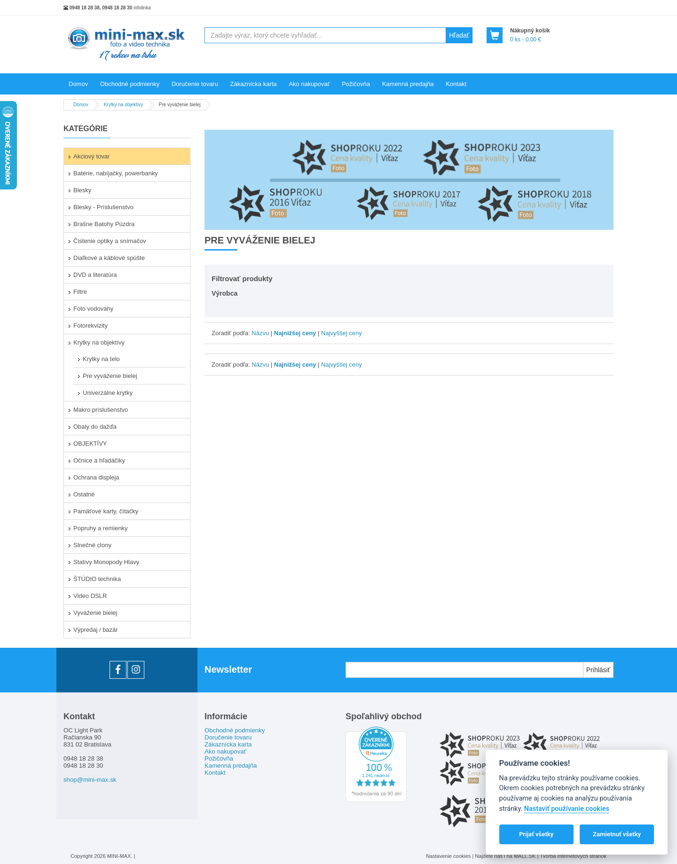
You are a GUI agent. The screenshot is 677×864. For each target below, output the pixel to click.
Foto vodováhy (93, 308)
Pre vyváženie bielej (110, 375)
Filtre (80, 291)
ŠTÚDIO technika (97, 578)
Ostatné (84, 494)
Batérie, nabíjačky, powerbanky (115, 173)
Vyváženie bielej (95, 612)
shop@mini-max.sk (89, 779)
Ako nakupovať (309, 83)
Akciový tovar (91, 156)
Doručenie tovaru (195, 83)
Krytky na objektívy (99, 342)
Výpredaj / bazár (95, 629)
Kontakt (456, 83)
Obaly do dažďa (95, 426)
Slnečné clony (92, 545)
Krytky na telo (101, 358)
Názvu (260, 333)
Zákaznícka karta (253, 83)
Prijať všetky (536, 834)
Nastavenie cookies (448, 856)
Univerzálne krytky (108, 392)
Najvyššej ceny (341, 333)
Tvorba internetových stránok (573, 856)
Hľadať (459, 35)
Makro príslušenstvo (100, 409)
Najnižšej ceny (295, 333)
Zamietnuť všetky (617, 834)
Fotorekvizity (90, 325)
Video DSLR (90, 595)
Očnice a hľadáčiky (99, 460)
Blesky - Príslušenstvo (103, 207)
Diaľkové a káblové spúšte (109, 257)
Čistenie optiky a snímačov (109, 240)
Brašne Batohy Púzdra (103, 224)
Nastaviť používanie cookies (566, 809)
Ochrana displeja (96, 477)
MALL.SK (525, 856)
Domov (78, 83)
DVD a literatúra (95, 274)
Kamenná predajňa (408, 83)
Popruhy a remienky (100, 528)
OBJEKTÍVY (90, 443)
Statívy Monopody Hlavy (106, 562)
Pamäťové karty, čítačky (105, 511)
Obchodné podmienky (129, 83)
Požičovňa (356, 83)
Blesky (82, 190)
